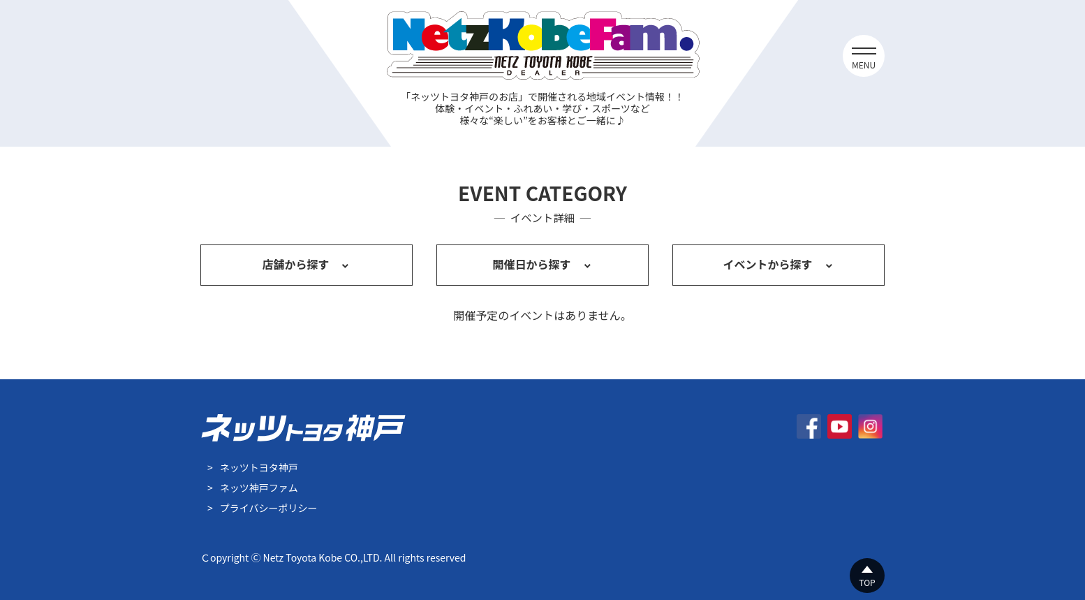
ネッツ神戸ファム (259, 488)
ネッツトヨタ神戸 (259, 467)
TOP (867, 582)
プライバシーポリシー (269, 508)
